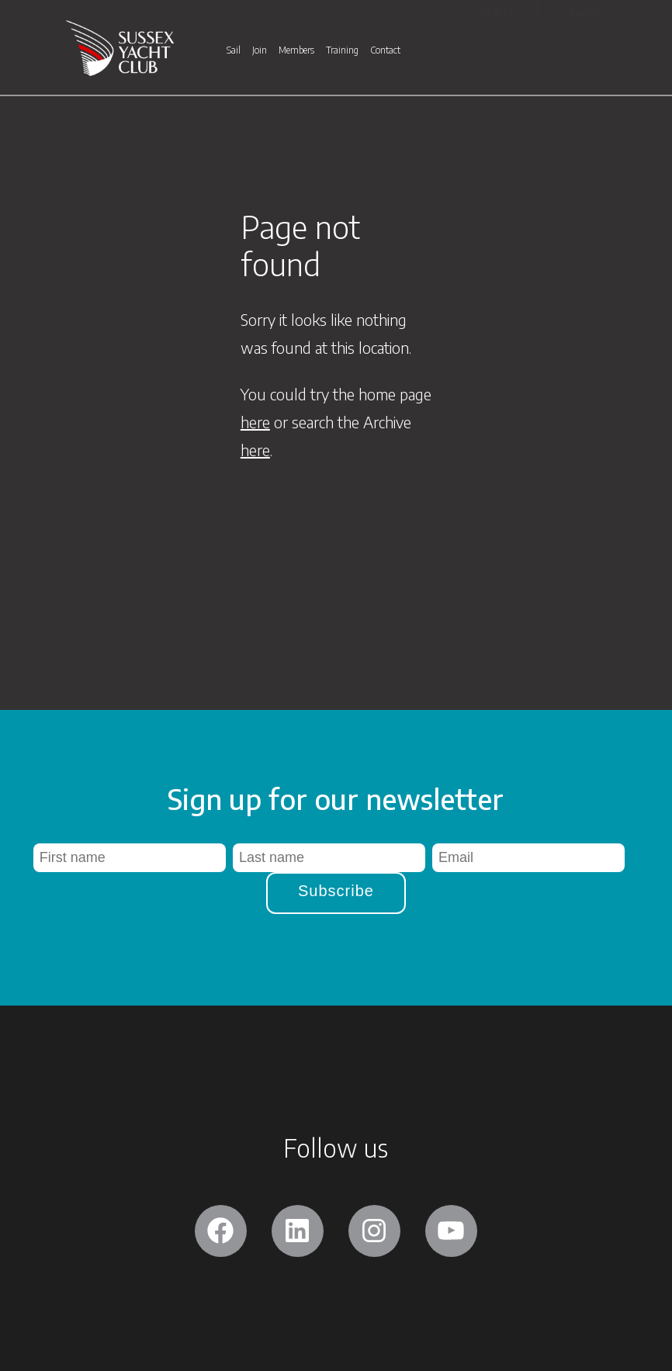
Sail (234, 51)
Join (259, 51)
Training (342, 51)
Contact (385, 51)
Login (585, 12)
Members (296, 51)
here (255, 421)
